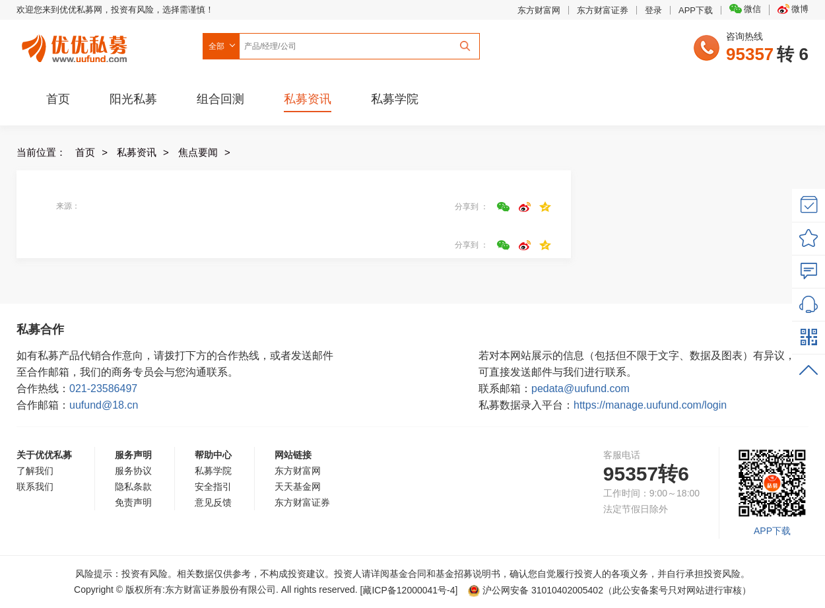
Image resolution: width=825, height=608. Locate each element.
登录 (653, 10)
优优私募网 (76, 45)
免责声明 (133, 502)
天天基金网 (298, 486)
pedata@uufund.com (580, 388)
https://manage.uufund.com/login (650, 405)
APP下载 (695, 10)
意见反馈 (213, 502)
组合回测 (220, 99)
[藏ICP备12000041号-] (410, 590)
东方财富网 (538, 10)
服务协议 (133, 470)
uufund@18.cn (103, 405)
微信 (745, 9)
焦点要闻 (198, 152)
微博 (792, 9)
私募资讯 (307, 99)
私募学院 (394, 99)
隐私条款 (133, 486)
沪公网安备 (535, 590)
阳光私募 (133, 99)
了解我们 (34, 470)
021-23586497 (103, 388)
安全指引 (213, 486)
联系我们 (34, 486)
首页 (58, 99)
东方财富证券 (602, 10)
